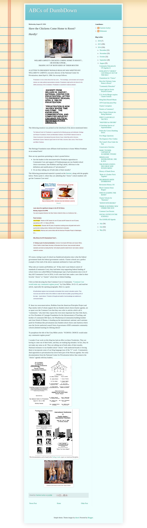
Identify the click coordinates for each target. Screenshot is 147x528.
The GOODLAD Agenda (107, 219)
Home (59, 503)
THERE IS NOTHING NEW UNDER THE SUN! (108, 207)
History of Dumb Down (107, 171)
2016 (100, 41)
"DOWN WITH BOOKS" (107, 203)
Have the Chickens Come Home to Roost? (107, 82)
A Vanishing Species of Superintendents (106, 126)
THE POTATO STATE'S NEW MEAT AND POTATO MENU (107, 166)
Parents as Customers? (106, 109)
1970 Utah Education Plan (107, 103)
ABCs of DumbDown (53, 10)
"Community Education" (107, 86)
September (103, 60)
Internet (69, 173)
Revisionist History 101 (107, 185)
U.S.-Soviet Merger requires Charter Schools (108, 95)
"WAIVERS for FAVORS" (107, 122)
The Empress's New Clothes (108, 139)
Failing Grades (56, 457)
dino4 (77, 518)
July (101, 223)
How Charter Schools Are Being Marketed (107, 113)
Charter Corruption (105, 106)
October (102, 57)
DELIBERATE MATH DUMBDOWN (106, 180)
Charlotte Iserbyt (105, 28)
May (101, 230)
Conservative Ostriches (106, 147)
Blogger (90, 518)
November (103, 53)
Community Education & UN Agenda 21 (107, 67)
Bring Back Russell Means (108, 100)
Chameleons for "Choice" (107, 78)
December (103, 50)
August (102, 63)
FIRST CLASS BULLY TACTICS (107, 118)
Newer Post (33, 503)
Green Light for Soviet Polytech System (106, 90)
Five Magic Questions (106, 136)
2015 (100, 44)
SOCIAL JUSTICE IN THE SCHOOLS (108, 215)
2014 (100, 47)
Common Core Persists (106, 211)
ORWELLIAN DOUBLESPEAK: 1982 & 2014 (108, 159)
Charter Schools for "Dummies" (105, 199)
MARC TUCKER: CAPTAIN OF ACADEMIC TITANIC (107, 152)
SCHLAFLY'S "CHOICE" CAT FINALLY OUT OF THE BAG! (108, 73)
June (101, 227)
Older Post (84, 503)
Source (58, 203)
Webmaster (103, 31)
